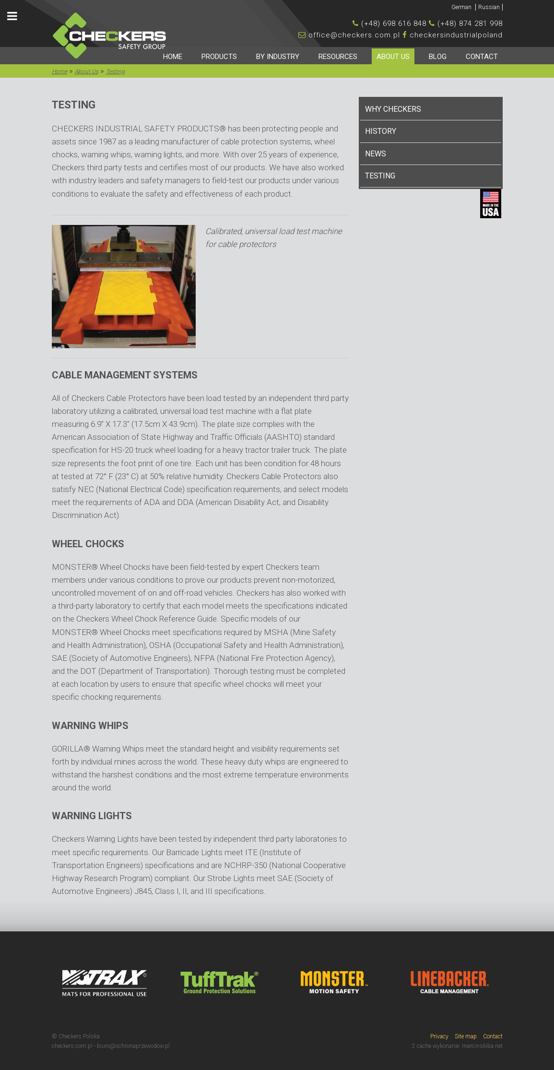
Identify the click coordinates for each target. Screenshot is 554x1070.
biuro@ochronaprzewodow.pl (133, 1046)
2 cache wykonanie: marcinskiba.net (457, 1046)
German (462, 7)
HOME (172, 56)
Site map (466, 1036)
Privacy (439, 1036)
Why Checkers (393, 109)
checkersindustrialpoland (456, 35)
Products (219, 56)
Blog (438, 56)
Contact (482, 56)
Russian (489, 7)
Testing (380, 175)
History (380, 131)
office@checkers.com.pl (354, 35)
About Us (393, 56)
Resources (337, 56)
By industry (277, 56)
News (375, 153)
